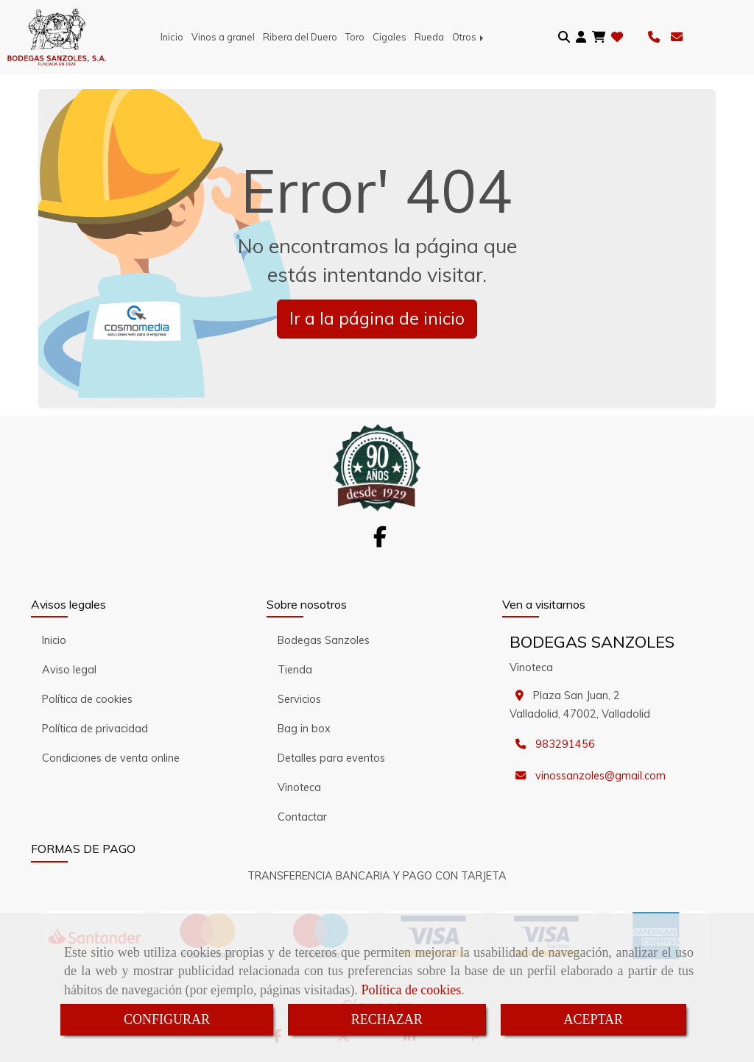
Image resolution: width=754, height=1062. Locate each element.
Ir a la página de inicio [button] (377, 318)
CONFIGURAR (167, 1019)
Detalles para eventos (331, 758)
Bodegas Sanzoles (324, 640)
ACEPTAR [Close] (594, 1019)
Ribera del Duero (300, 37)
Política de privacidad (95, 728)
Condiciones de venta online (111, 758)
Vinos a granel (223, 37)
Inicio (172, 37)
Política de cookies (411, 990)
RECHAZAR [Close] (387, 1019)
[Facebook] (380, 541)
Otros (469, 37)
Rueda (429, 37)
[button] (581, 37)
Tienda (295, 669)
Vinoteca (299, 787)
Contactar (302, 817)
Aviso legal (69, 669)
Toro (354, 37)
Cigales (389, 37)
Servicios (299, 699)
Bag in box (304, 728)
